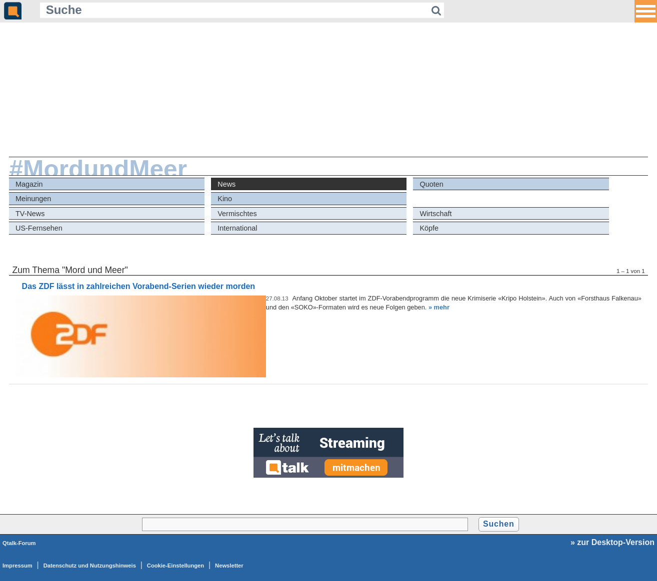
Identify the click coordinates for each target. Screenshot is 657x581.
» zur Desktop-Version (612, 542)
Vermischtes (237, 214)
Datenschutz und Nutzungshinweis (90, 566)
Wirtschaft (436, 214)
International (237, 228)
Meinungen (33, 199)
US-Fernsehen (39, 228)
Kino (225, 199)
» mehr (439, 307)
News (227, 184)
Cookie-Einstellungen (175, 566)
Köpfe (429, 228)
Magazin (29, 184)
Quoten (432, 184)
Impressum (17, 566)
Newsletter (229, 566)
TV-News (30, 214)
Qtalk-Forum (19, 543)
